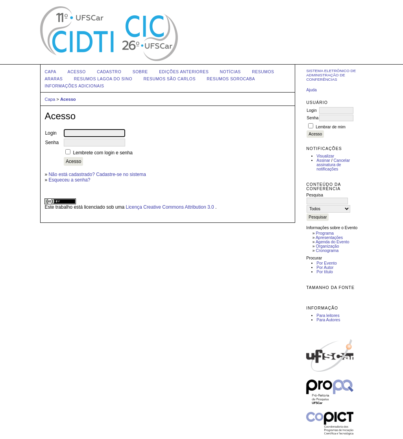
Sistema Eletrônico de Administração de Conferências (331, 75)
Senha (312, 118)
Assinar (323, 160)
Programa (325, 233)
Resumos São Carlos (170, 79)
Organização (327, 246)
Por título (324, 272)
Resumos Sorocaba (231, 79)
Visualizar (325, 156)
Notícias (230, 72)
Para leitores (327, 315)
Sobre (140, 72)
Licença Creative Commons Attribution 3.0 (170, 207)
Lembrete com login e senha (102, 153)
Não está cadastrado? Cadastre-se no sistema (97, 174)
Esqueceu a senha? (69, 180)
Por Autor (324, 267)
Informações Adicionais (74, 86)
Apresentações (329, 237)
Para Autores (328, 320)
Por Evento (326, 263)
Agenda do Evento (332, 242)
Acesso (76, 72)
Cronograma (327, 250)
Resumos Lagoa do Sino (103, 79)
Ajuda (311, 90)
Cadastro (109, 72)
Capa (50, 72)
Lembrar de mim (331, 127)
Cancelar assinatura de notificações (333, 164)
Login (311, 110)
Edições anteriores (184, 72)
